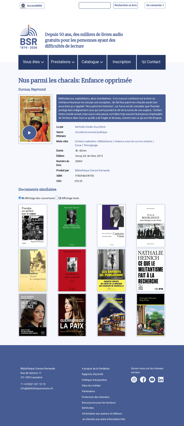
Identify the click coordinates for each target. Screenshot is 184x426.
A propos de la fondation (96, 368)
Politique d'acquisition (94, 379)
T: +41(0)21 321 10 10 (33, 384)
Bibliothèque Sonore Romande (92, 170)
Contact (151, 62)
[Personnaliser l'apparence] (32, 5)
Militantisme (105, 141)
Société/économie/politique (91, 132)
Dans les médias (91, 385)
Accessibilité (35, 5)
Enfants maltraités (86, 141)
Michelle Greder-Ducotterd (90, 126)
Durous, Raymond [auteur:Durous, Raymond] (32, 89)
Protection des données (95, 397)
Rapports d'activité (92, 374)
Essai (78, 145)
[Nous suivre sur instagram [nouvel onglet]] (134, 380)
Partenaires (88, 391)
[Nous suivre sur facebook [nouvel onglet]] (143, 380)
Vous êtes (33, 62)
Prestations (63, 62)
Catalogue (92, 62)
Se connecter (155, 5)
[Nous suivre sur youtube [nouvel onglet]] (152, 380)
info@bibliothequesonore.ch (37, 388)
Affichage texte (69, 198)
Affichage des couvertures (38, 198)
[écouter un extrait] (29, 132)
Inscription (122, 62)
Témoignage (91, 145)
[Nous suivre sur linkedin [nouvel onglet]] (160, 380)
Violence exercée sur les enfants (134, 141)
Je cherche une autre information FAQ (103, 419)
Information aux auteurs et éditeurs (102, 413)
